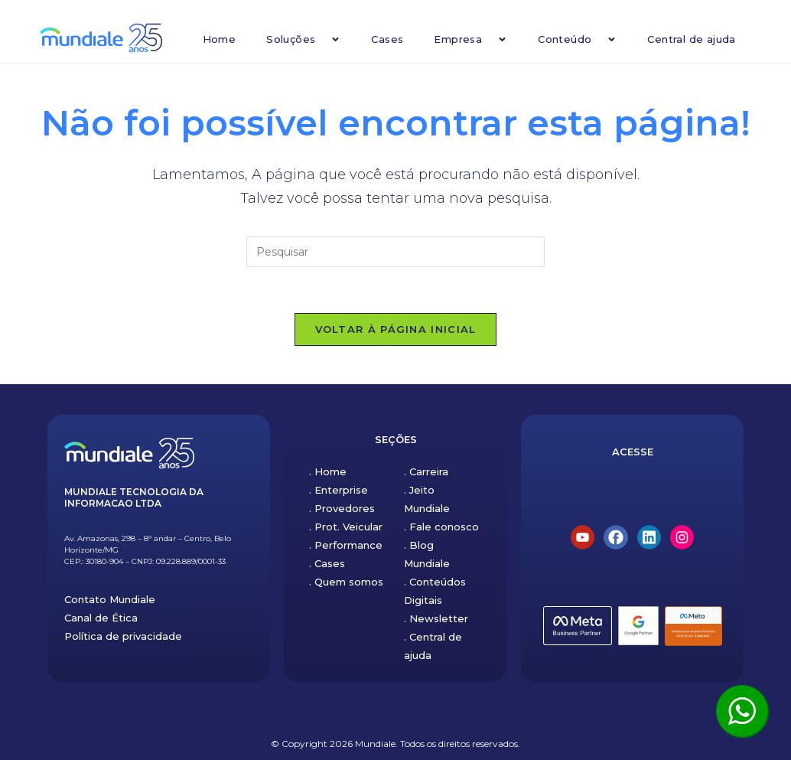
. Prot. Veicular (345, 526)
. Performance (345, 545)
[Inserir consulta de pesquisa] (395, 251)
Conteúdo (577, 39)
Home (219, 39)
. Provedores (342, 508)
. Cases (327, 563)
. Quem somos (346, 582)
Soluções (303, 39)
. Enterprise (338, 490)
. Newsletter (436, 618)
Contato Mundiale (109, 599)
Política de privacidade (123, 636)
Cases (387, 39)
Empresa (470, 39)
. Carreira (426, 471)
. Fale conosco (441, 526)
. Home (328, 471)
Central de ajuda (691, 39)
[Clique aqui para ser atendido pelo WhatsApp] (742, 711)
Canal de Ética (101, 618)
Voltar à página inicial (396, 329)
